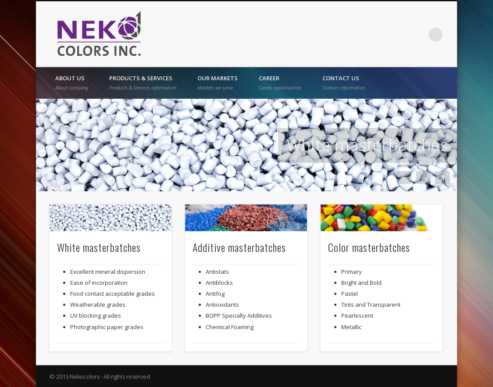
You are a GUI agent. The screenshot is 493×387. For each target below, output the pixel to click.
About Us (71, 82)
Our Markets (217, 82)
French (364, 35)
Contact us (343, 82)
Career (280, 82)
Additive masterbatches (239, 247)
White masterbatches (367, 145)
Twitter (400, 35)
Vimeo (418, 35)
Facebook (382, 35)
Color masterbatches (369, 247)
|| (442, 177)
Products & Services (142, 82)
